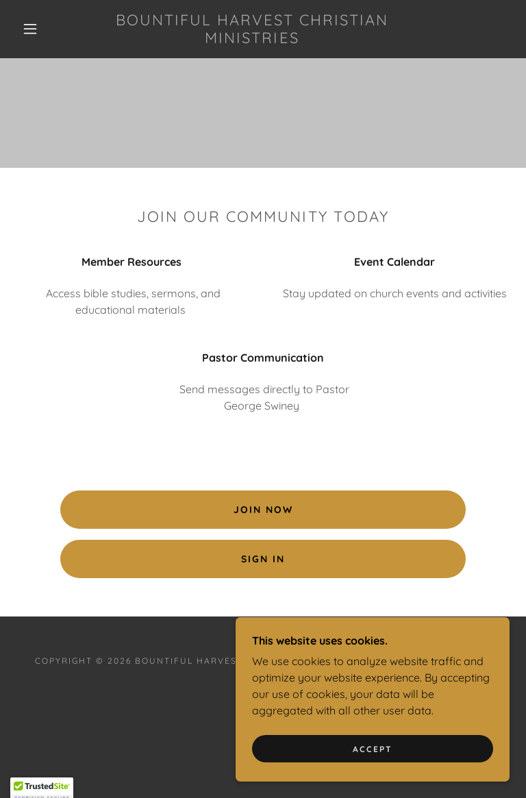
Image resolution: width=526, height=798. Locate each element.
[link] (252, 39)
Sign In (263, 559)
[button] (30, 28)
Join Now (263, 509)
